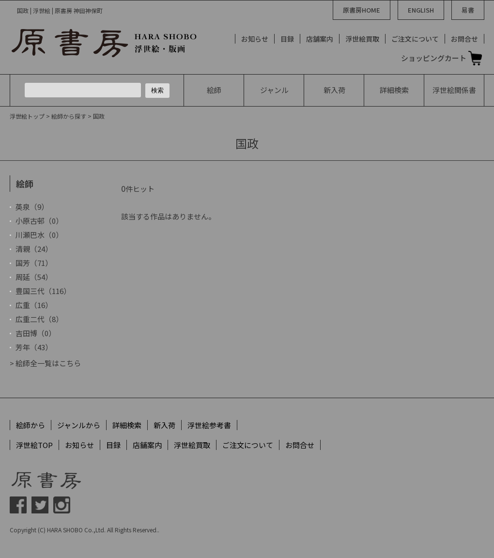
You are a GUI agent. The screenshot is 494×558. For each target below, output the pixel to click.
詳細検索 (394, 90)
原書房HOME (361, 10)
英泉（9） (31, 207)
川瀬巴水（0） (39, 235)
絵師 (214, 90)
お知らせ (254, 39)
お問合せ (464, 39)
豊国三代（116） (43, 291)
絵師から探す (68, 116)
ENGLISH (421, 10)
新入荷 (334, 90)
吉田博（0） (35, 333)
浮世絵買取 (362, 39)
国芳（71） (33, 263)
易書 (468, 10)
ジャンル (274, 90)
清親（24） (33, 249)
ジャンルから (78, 425)
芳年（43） (33, 347)
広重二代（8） (39, 319)
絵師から (30, 425)
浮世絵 (454, 90)
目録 (287, 39)
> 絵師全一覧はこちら (45, 363)
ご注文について (415, 39)
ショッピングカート (433, 58)
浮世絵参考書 (209, 425)
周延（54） (33, 277)
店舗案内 (319, 39)
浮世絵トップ (27, 116)
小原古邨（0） (39, 221)
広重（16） (33, 305)
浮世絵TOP (34, 445)
